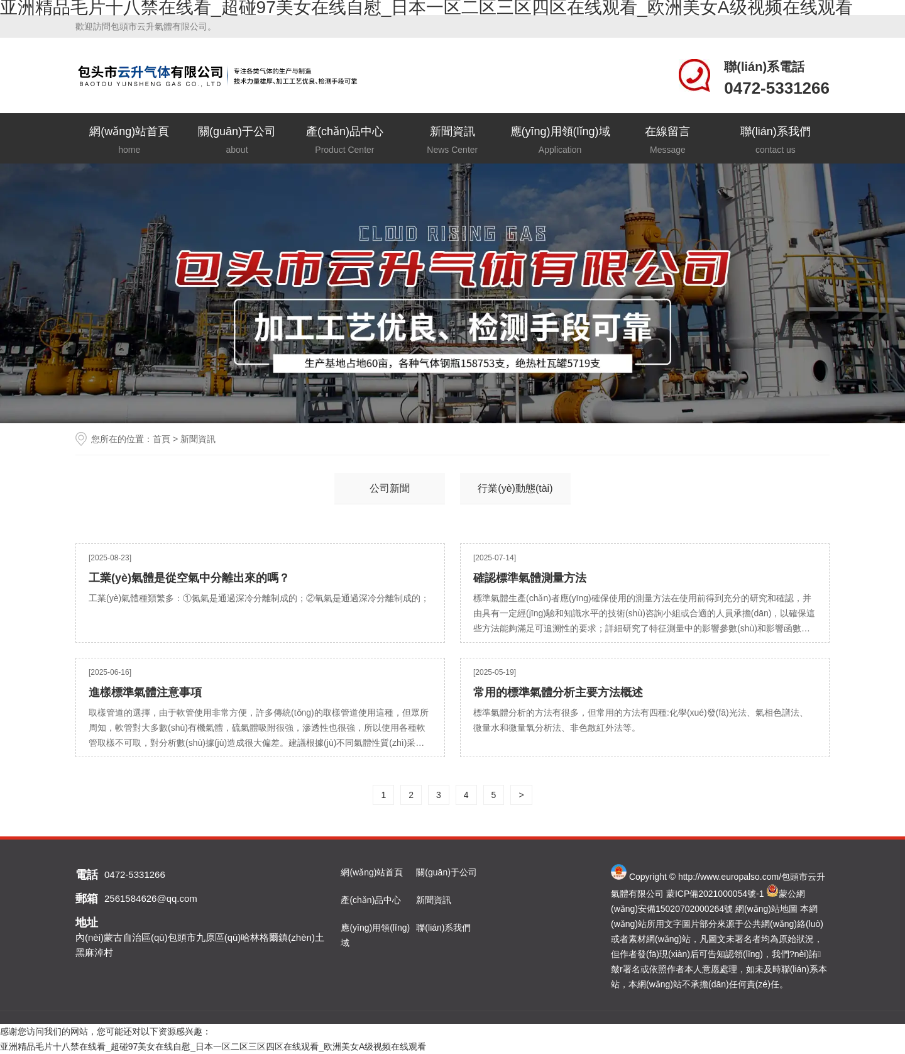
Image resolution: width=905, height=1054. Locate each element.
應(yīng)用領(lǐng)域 (559, 141)
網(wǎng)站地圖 (766, 909)
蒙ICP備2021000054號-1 (715, 894)
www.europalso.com (739, 877)
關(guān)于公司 (236, 141)
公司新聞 (390, 488)
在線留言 (667, 141)
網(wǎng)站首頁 (129, 141)
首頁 (161, 439)
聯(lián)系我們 (775, 141)
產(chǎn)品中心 (344, 141)
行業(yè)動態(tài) (515, 488)
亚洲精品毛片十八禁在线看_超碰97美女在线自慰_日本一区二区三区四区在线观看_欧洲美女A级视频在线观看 (213, 1046)
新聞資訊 (452, 141)
